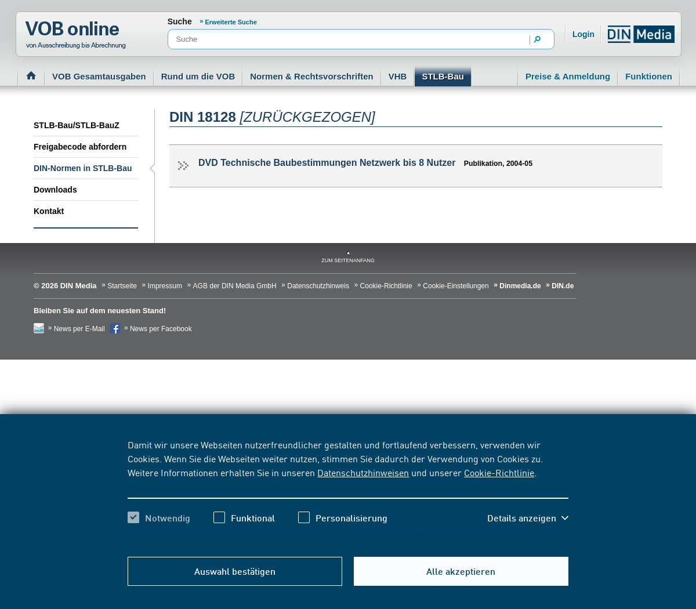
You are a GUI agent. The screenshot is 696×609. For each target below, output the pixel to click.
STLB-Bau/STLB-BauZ (76, 125)
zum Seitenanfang (348, 260)
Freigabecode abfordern (80, 146)
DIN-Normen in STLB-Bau (83, 168)
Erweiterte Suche (231, 22)
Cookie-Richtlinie (499, 472)
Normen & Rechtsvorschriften (312, 76)
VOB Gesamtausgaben (99, 76)
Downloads (55, 189)
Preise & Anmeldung (567, 76)
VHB (398, 76)
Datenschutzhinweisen (363, 472)
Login (583, 34)
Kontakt (49, 211)
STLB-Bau (443, 76)
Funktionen (648, 76)
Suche (180, 21)
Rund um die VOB (198, 76)
